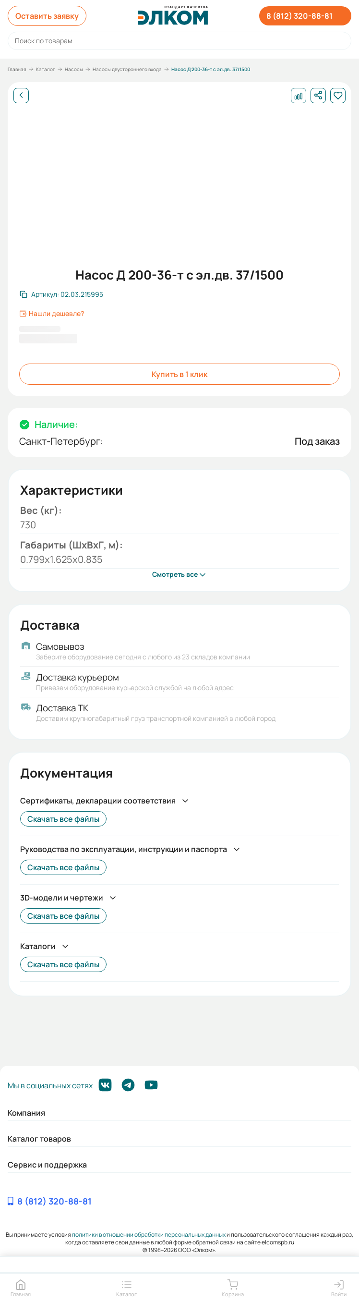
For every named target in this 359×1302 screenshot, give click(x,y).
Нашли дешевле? (51, 313)
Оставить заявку (47, 16)
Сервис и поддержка (47, 1164)
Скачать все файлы (63, 819)
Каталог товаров (39, 1138)
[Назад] (21, 95)
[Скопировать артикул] (61, 294)
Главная (17, 69)
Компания (26, 1112)
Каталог (45, 69)
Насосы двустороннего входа (127, 69)
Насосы (74, 69)
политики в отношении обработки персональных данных (149, 1234)
